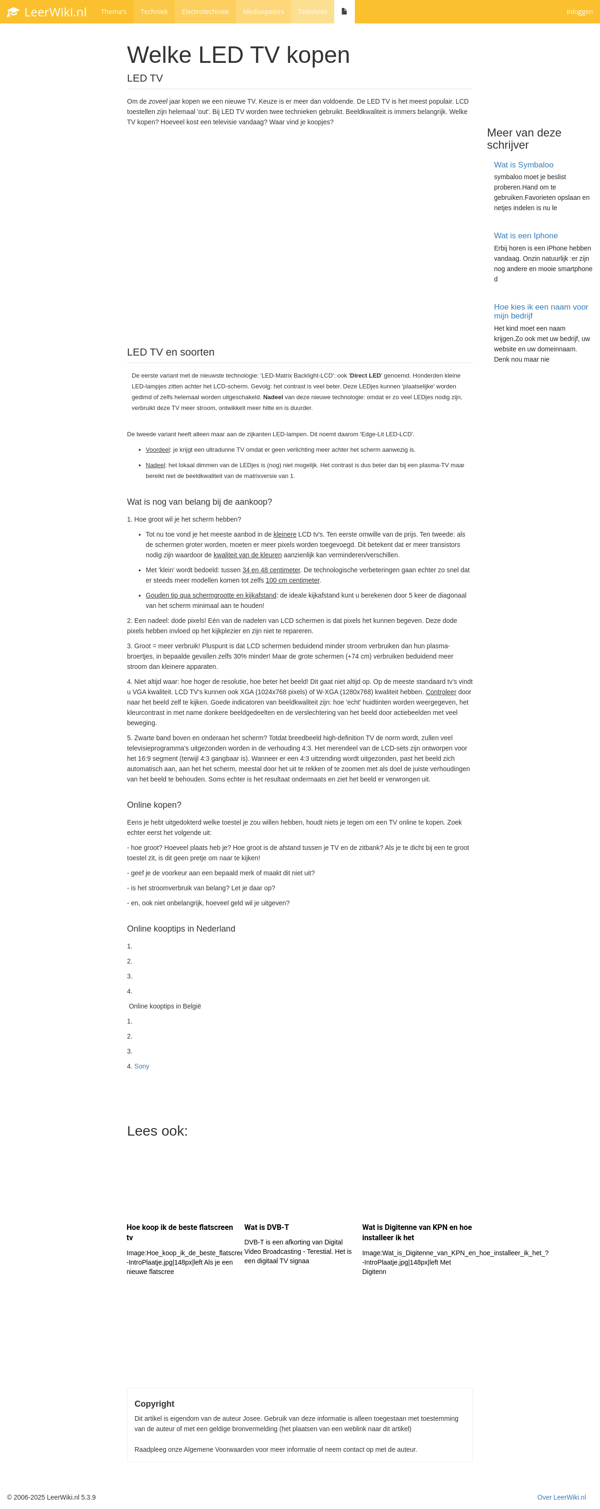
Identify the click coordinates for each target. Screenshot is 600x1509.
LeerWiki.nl (47, 11)
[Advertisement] (300, 243)
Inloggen (580, 11)
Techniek (154, 11)
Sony (142, 1066)
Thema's (114, 11)
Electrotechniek (205, 11)
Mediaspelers (263, 11)
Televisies (312, 11)
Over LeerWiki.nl (562, 1497)
